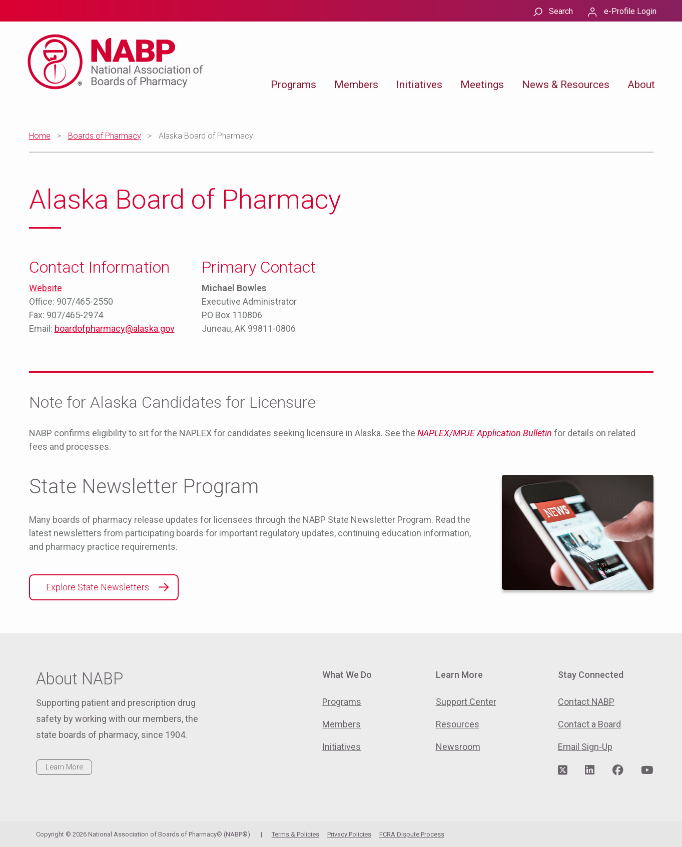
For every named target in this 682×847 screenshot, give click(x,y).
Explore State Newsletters (97, 587)
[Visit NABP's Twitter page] (562, 770)
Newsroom (458, 746)
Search (561, 11)
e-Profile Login (630, 11)
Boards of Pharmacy (104, 136)
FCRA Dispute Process (411, 834)
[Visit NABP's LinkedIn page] (589, 770)
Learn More (64, 766)
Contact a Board (589, 724)
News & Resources (565, 85)
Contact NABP (586, 701)
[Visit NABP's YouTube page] (647, 770)
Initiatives (419, 85)
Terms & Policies (295, 834)
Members (356, 85)
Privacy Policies (349, 834)
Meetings (482, 85)
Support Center (466, 701)
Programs (293, 85)
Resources (457, 724)
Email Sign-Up (585, 746)
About (641, 85)
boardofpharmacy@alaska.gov (115, 328)
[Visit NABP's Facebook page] (617, 770)
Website (45, 288)
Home (40, 136)
